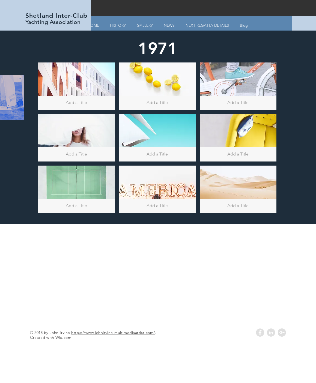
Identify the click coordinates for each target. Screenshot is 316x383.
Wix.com (63, 337)
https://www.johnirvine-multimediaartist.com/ (113, 332)
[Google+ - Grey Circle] (282, 332)
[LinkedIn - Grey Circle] (271, 332)
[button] (76, 86)
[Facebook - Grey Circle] (260, 332)
